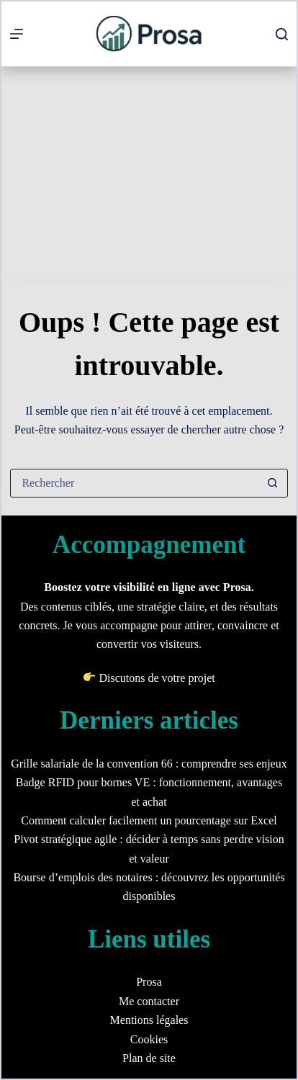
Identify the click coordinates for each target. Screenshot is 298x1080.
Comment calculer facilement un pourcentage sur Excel (148, 820)
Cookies (149, 1039)
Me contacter (149, 1001)
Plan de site (149, 1058)
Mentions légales (149, 1020)
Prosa (149, 982)
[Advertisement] (149, 175)
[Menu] (16, 33)
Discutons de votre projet (157, 678)
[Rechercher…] (134, 483)
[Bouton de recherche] (272, 483)
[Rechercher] (282, 34)
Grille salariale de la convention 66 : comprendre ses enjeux (148, 763)
